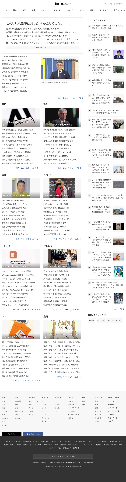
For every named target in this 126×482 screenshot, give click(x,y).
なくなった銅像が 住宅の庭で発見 (16, 160)
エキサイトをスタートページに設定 (63, 456)
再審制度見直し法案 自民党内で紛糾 (17, 145)
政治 (3, 408)
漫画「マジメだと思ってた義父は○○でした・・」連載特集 (62, 346)
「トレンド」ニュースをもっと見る (25, 310)
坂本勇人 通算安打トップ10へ (55, 200)
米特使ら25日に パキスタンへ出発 (57, 152)
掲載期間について (42, 47)
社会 (3, 401)
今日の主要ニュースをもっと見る (69, 98)
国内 (15, 10)
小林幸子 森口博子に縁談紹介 (15, 91)
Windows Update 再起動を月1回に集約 (18, 275)
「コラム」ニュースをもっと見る (26, 380)
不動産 (106, 445)
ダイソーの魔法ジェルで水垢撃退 (15, 346)
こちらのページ (40, 43)
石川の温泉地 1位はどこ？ (13, 342)
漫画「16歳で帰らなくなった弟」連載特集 (60, 365)
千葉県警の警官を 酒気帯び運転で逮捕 (17, 130)
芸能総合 (18, 401)
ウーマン (76, 445)
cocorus (47, 445)
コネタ (57, 405)
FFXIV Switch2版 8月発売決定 (14, 301)
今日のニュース (120, 10)
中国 (3, 422)
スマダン (71, 401)
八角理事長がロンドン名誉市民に (57, 219)
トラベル (71, 411)
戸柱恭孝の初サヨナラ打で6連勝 (56, 230)
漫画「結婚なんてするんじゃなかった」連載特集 (62, 357)
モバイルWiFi (37, 445)
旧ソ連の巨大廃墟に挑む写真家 (15, 361)
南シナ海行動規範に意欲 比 (14, 60)
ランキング (103, 10)
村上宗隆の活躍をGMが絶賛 (54, 227)
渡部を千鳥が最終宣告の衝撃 (14, 227)
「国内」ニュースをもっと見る (27, 168)
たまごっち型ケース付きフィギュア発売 (18, 282)
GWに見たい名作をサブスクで (15, 72)
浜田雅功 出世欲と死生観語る (14, 230)
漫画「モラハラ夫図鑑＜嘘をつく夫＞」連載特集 (62, 372)
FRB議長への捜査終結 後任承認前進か (17, 152)
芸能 (33, 10)
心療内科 (82, 441)
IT (42, 411)
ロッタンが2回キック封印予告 (15, 80)
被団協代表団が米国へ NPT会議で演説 (17, 163)
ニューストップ (110, 4)
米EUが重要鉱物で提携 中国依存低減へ (59, 130)
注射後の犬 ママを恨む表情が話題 (57, 282)
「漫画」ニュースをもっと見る (68, 377)
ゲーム (44, 408)
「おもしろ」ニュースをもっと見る (66, 310)
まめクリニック (55, 441)
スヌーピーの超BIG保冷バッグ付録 (16, 353)
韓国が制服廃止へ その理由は (14, 350)
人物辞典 (111, 414)
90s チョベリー (73, 414)
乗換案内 (99, 445)
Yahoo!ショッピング (114, 320)
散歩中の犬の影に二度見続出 (55, 305)
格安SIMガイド (9, 445)
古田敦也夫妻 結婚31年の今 (13, 215)
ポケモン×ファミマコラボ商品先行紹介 (18, 286)
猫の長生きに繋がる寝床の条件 (56, 286)
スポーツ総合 (33, 401)
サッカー (31, 408)
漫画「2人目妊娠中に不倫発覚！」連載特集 (61, 368)
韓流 (16, 414)
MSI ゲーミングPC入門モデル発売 (16, 279)
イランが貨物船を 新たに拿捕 (55, 156)
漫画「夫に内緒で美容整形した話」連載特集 (61, 342)
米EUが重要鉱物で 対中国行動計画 (16, 148)
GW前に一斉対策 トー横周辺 (14, 56)
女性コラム (72, 405)
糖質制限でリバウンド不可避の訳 (15, 368)
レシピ (83, 445)
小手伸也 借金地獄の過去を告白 (15, 234)
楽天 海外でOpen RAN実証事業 (15, 294)
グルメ (44, 414)
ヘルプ (110, 421)
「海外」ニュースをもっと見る (68, 168)
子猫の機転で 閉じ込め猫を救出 (56, 275)
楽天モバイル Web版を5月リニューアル (18, 290)
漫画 (91, 10)
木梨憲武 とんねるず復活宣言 (14, 219)
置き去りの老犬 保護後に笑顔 (55, 271)
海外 (24, 10)
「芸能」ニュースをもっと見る (27, 239)
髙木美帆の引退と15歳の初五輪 (56, 208)
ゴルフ (30, 411)
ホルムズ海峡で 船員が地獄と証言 (57, 148)
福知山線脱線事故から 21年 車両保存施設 (19, 133)
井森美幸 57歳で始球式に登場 (14, 223)
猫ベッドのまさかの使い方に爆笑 (57, 294)
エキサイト (121, 4)
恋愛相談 (63, 445)
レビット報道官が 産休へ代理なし (57, 145)
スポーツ (44, 10)
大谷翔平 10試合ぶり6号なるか (56, 215)
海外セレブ (19, 411)
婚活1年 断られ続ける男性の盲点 (15, 376)
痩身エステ (67, 448)
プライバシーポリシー (56, 463)
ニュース (3, 10)
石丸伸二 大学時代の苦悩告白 (14, 208)
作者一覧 (111, 405)
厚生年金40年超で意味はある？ (15, 372)
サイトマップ (112, 418)
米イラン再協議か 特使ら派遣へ (56, 163)
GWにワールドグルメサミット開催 (16, 271)
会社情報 (36, 463)
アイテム (90, 441)
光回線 (19, 445)
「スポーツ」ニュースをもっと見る (66, 239)
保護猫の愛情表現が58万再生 (55, 301)
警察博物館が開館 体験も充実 (15, 64)
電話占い (105, 441)
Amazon (91, 320)
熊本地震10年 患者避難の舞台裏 (15, 156)
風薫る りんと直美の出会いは (15, 87)
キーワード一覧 (113, 411)
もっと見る (119, 309)
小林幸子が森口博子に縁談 (13, 200)
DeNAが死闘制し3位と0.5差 (54, 234)
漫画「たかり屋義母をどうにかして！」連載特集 (62, 361)
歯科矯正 (113, 445)
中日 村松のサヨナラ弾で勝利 (55, 204)
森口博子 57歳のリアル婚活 (13, 212)
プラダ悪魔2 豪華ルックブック (14, 204)
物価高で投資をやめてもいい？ (15, 365)
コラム (81, 10)
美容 (120, 445)
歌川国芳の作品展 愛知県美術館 (15, 141)
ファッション (46, 418)
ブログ (97, 441)
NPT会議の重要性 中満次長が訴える (58, 141)
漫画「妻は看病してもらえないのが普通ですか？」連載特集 (62, 350)
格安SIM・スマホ (116, 441)
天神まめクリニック (70, 441)
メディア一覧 (112, 408)
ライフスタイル (73, 408)
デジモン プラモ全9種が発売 (13, 297)
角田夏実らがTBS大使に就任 (55, 212)
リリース (111, 401)
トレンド (57, 10)
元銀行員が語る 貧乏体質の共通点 (16, 357)
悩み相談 (55, 445)
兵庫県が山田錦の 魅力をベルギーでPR (59, 160)
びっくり (58, 401)
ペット (57, 411)
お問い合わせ (88, 463)
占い (69, 445)
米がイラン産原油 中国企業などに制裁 (59, 137)
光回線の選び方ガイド (31, 441)
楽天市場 (100, 320)
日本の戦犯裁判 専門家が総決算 (16, 68)
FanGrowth (44, 441)
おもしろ (69, 10)
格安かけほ (27, 445)
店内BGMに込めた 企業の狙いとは (16, 137)
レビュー (45, 401)
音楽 (16, 408)
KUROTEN (17, 441)
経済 (3, 405)
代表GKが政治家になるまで (54, 223)
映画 (16, 405)
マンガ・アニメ (47, 405)
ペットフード (51, 448)
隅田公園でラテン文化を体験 (14, 76)
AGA (59, 448)
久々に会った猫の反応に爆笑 (55, 279)
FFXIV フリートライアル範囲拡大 (16, 305)
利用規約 (44, 463)
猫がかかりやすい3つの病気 (54, 297)
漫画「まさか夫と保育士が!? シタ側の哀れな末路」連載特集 (62, 353)
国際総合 (5, 418)
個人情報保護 (71, 463)
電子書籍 (76, 448)
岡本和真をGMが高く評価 (13, 83)
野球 (30, 405)
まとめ (4, 411)
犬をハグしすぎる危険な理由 (55, 290)
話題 (83, 405)
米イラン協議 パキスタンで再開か (57, 133)
